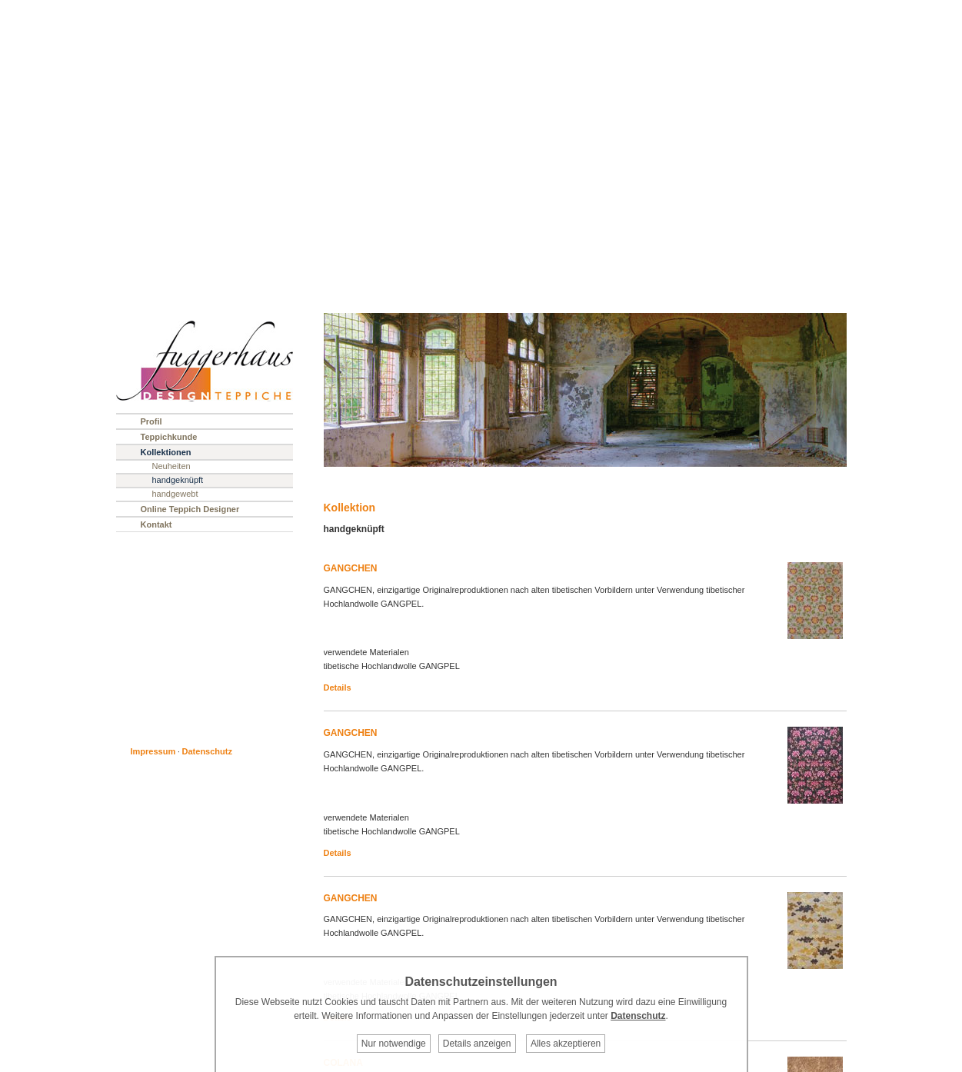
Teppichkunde (169, 436)
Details (337, 687)
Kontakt (156, 524)
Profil (151, 421)
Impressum (153, 751)
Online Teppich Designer (190, 509)
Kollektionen (166, 452)
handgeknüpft (178, 479)
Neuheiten (171, 466)
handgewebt (175, 493)
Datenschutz (207, 751)
